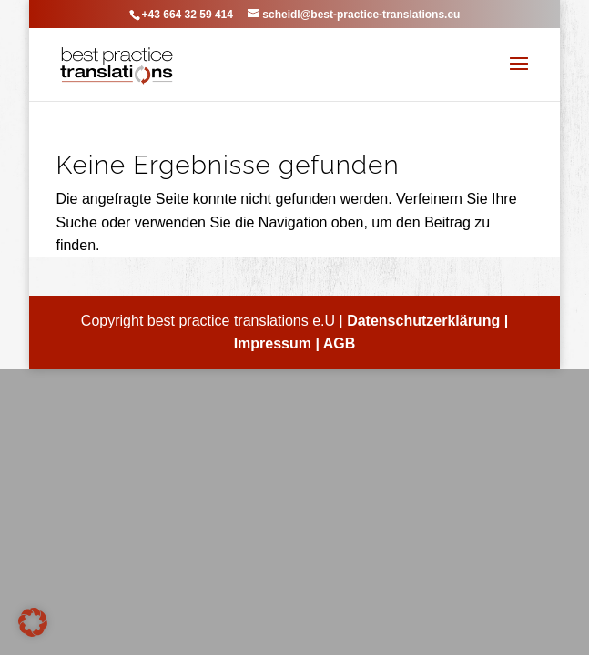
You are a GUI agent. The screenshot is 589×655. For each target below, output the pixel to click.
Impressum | (278, 343)
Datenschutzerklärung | (427, 320)
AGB (339, 343)
